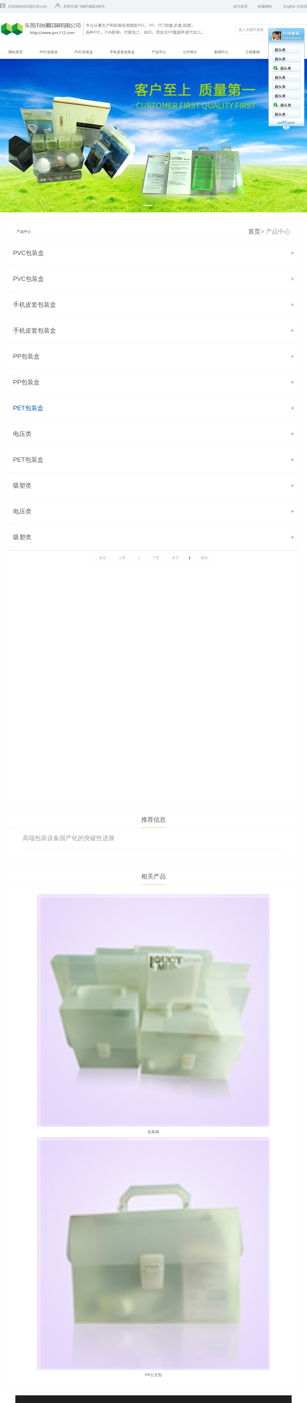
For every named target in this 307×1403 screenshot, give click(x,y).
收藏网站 (265, 6)
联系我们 (284, 52)
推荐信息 (153, 819)
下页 (155, 558)
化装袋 (153, 1132)
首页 (254, 231)
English (289, 6)
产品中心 (159, 52)
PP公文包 (153, 1375)
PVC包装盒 (49, 52)
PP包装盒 (26, 356)
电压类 (22, 433)
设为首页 (240, 6)
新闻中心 (221, 52)
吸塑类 (22, 485)
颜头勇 (238, 50)
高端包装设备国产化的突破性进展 (69, 838)
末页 (175, 558)
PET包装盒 (28, 407)
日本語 (301, 6)
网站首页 (15, 52)
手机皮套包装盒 (122, 52)
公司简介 (190, 52)
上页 (122, 558)
